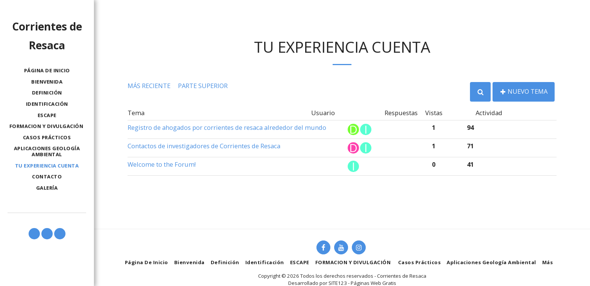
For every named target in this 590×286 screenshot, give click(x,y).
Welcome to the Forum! (162, 164)
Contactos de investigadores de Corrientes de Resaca (204, 145)
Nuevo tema (523, 91)
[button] (34, 233)
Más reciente (149, 85)
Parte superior (203, 85)
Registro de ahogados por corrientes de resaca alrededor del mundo (227, 127)
